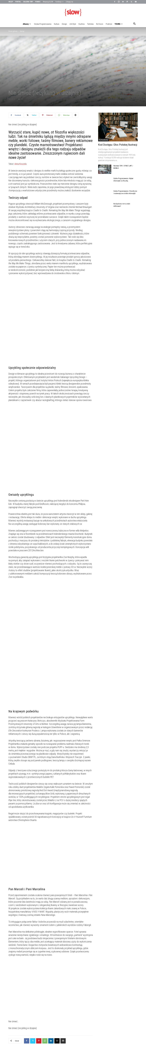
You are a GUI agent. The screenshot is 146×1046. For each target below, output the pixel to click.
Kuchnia (82, 24)
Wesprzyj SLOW (48, 2)
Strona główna (12, 31)
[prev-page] (10, 1028)
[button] (134, 24)
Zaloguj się (69, 2)
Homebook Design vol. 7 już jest (48, 1023)
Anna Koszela (20, 164)
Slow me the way (14, 1023)
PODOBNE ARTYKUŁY (17, 998)
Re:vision (99, 24)
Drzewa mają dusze (73, 1023)
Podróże (109, 24)
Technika (90, 24)
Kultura (56, 24)
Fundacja (59, 2)
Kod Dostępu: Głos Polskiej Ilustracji (117, 144)
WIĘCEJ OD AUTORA (36, 998)
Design (64, 24)
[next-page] (14, 1028)
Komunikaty (103, 140)
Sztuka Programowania (42, 24)
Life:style (73, 24)
